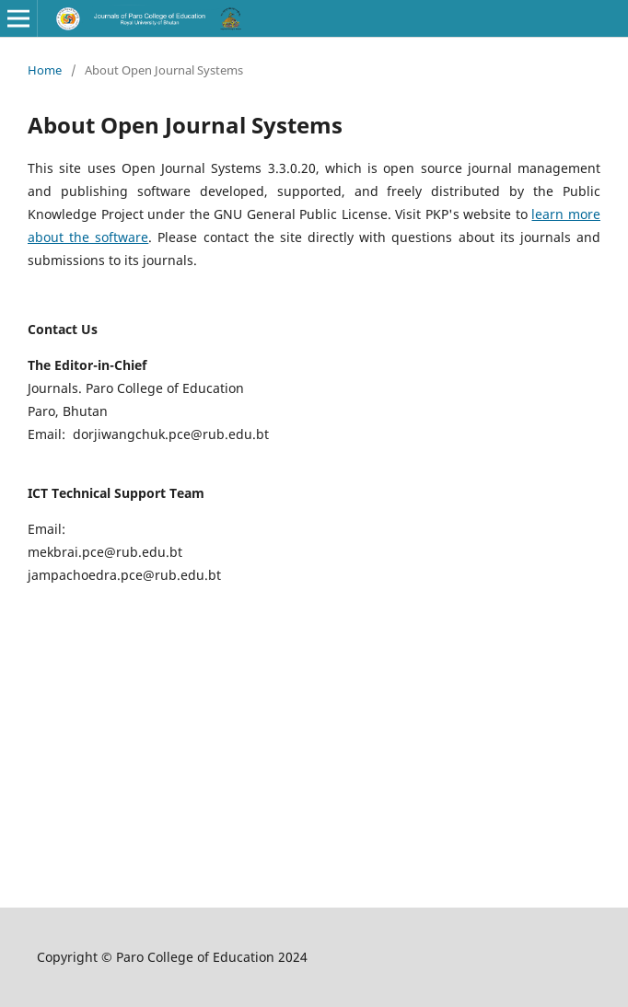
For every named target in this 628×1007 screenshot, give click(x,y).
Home (45, 70)
